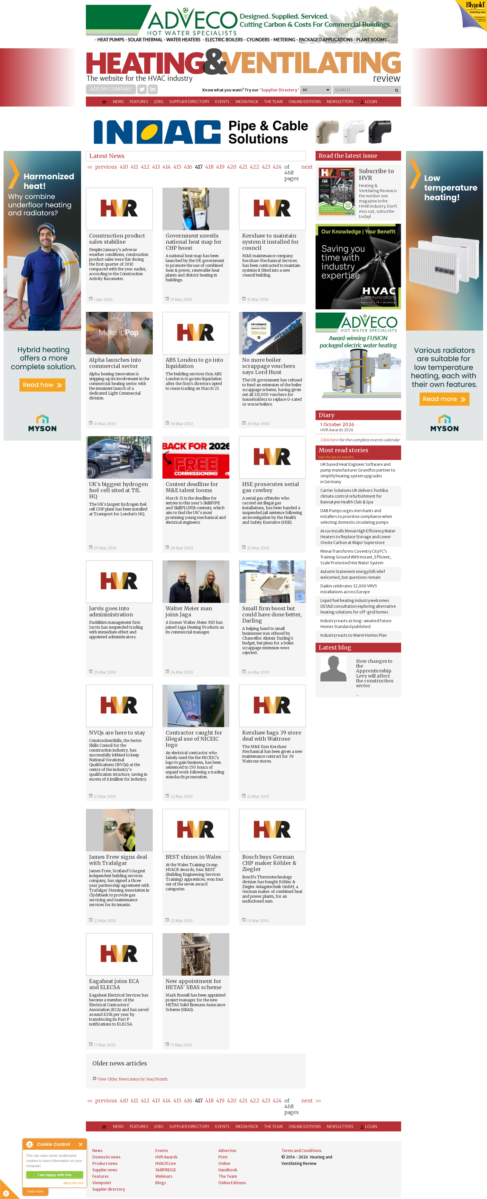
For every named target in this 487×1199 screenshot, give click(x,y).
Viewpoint (101, 1182)
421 (243, 167)
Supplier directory (189, 101)
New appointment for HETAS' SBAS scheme (193, 984)
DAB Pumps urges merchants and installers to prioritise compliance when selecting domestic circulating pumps (356, 516)
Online (224, 1163)
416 (188, 167)
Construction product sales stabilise (117, 238)
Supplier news (104, 1169)
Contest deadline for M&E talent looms (192, 487)
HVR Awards (166, 1157)
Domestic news (106, 1157)
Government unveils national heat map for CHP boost (194, 241)
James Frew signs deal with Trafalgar (118, 860)
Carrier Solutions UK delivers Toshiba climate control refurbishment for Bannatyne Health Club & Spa (354, 496)
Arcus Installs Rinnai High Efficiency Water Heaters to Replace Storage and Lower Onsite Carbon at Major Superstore (358, 537)
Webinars (163, 1176)
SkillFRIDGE (165, 1169)
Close (81, 1144)
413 (156, 167)
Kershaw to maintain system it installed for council (270, 241)
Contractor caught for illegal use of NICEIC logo (194, 738)
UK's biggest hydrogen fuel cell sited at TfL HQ (118, 490)
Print (223, 1157)
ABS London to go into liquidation (194, 363)
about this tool (73, 1183)
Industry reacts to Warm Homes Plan (353, 635)
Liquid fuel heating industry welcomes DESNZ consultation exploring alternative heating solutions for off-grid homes (358, 606)
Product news (105, 1163)
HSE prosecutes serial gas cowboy (270, 487)
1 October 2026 (337, 424)
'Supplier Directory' (279, 90)
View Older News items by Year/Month (132, 1079)
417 (199, 167)
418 (209, 167)
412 (145, 167)
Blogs (160, 1182)
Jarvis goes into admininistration (111, 611)
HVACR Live (165, 1163)
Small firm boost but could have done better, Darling (272, 614)
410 (124, 167)
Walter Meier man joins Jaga (189, 611)
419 (220, 167)
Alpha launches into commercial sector (115, 363)
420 (231, 167)
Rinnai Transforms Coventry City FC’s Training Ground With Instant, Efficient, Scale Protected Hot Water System (355, 557)
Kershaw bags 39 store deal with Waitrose (271, 735)
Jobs (158, 101)
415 (177, 167)
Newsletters (340, 101)
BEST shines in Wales (193, 857)
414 (166, 167)
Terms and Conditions (301, 1150)
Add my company (111, 89)
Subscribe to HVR (376, 174)
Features (139, 101)
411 (134, 167)
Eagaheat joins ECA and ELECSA (114, 984)
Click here (329, 439)
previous (106, 167)
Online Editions (305, 101)
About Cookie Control (29, 1144)
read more (35, 1191)
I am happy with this (54, 1175)
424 (277, 167)
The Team (273, 101)
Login (368, 102)
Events (222, 101)
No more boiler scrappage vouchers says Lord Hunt (268, 366)
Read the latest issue (348, 155)
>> (318, 1100)
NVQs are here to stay (117, 732)
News (118, 101)
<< (90, 167)
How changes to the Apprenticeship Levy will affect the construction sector (374, 673)
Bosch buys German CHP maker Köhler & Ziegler (269, 863)
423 (266, 167)
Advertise (227, 1150)
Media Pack (246, 101)
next (307, 167)
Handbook (227, 1169)
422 (254, 167)
